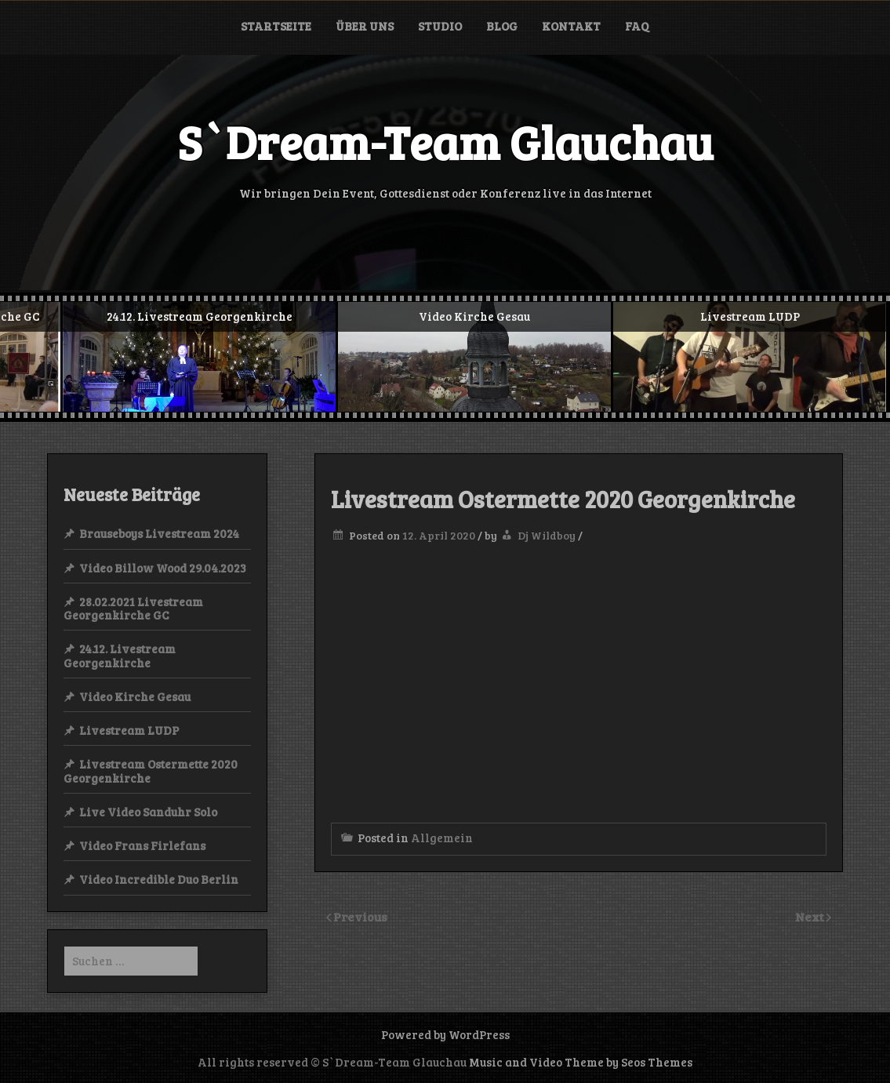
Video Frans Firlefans (142, 845)
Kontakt (571, 26)
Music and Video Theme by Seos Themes (580, 1062)
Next (810, 916)
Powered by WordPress (445, 1034)
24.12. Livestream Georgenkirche (120, 655)
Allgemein (442, 837)
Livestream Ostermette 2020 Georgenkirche (151, 770)
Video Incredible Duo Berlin (158, 879)
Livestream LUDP (129, 730)
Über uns (365, 26)
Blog (502, 26)
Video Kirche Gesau (135, 696)
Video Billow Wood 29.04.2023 (162, 568)
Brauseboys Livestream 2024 (159, 533)
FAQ (636, 26)
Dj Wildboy (547, 535)
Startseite (276, 26)
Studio (440, 26)
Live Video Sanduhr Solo (148, 812)
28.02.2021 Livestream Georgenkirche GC (133, 608)
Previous (360, 916)
